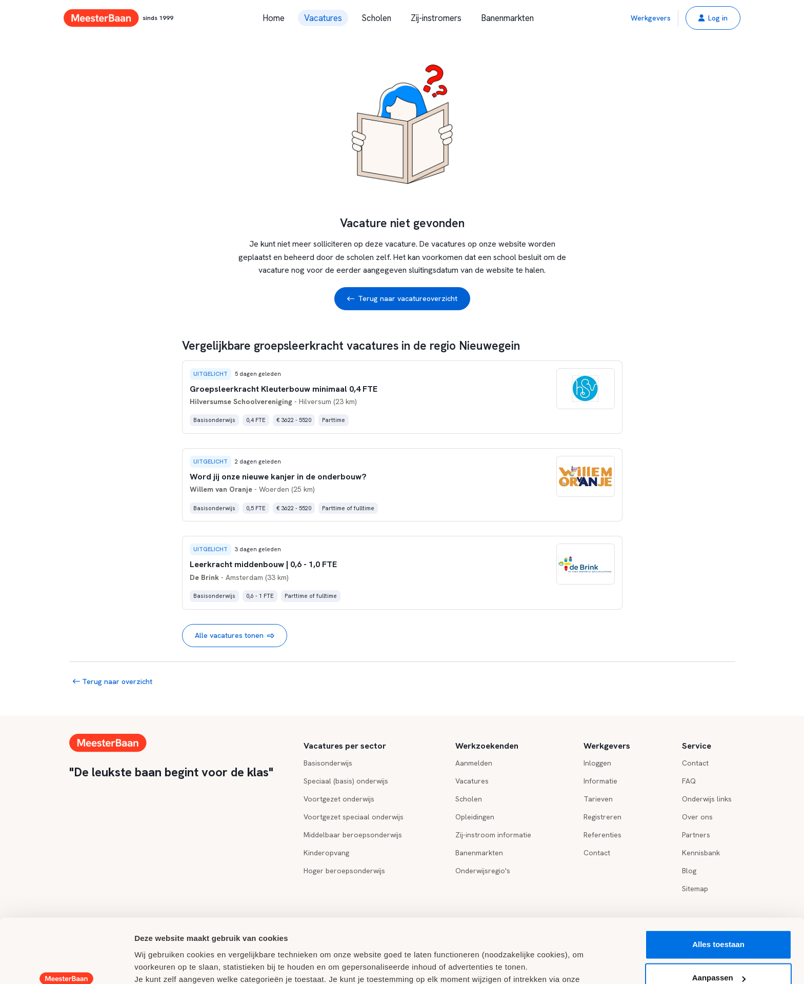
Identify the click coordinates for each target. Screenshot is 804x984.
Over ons (697, 816)
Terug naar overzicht (112, 681)
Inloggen (597, 763)
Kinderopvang (326, 852)
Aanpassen (719, 921)
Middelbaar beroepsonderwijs (353, 834)
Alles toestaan (718, 888)
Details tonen (158, 963)
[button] (713, 18)
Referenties (602, 834)
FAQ (689, 781)
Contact (597, 852)
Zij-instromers (436, 18)
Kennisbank (701, 852)
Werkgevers (651, 18)
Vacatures (323, 18)
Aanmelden (473, 763)
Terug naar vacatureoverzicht (402, 298)
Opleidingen (474, 816)
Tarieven (598, 799)
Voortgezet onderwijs (339, 799)
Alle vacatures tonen (234, 635)
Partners (696, 834)
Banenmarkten (507, 18)
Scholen (376, 18)
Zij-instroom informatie (493, 834)
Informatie (600, 781)
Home (274, 18)
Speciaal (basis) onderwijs (346, 781)
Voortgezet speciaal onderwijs (354, 816)
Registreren (602, 816)
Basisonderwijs (328, 763)
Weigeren (718, 955)
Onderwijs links (707, 799)
